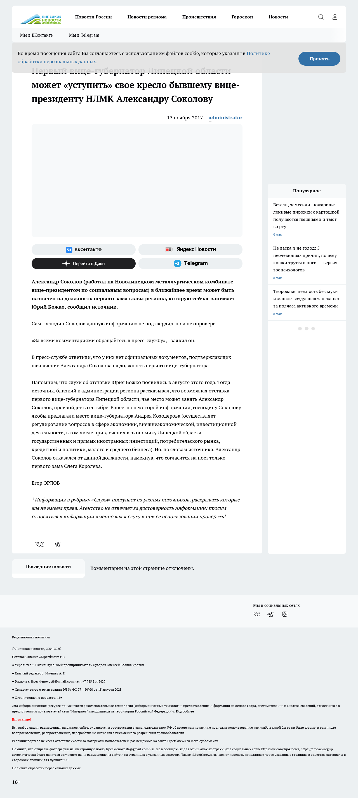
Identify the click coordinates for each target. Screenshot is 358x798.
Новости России (93, 17)
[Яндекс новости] (190, 249)
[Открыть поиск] (320, 16)
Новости (278, 17)
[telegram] (59, 544)
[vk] (40, 544)
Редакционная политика (31, 637)
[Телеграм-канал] (190, 263)
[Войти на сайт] (334, 16)
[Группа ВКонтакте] (84, 249)
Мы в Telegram (84, 35)
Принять (319, 58)
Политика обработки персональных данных (46, 768)
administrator (225, 117)
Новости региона (147, 17)
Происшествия (199, 17)
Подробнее (185, 711)
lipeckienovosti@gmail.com (52, 681)
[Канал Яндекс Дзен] (84, 263)
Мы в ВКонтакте (36, 35)
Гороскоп (242, 17)
